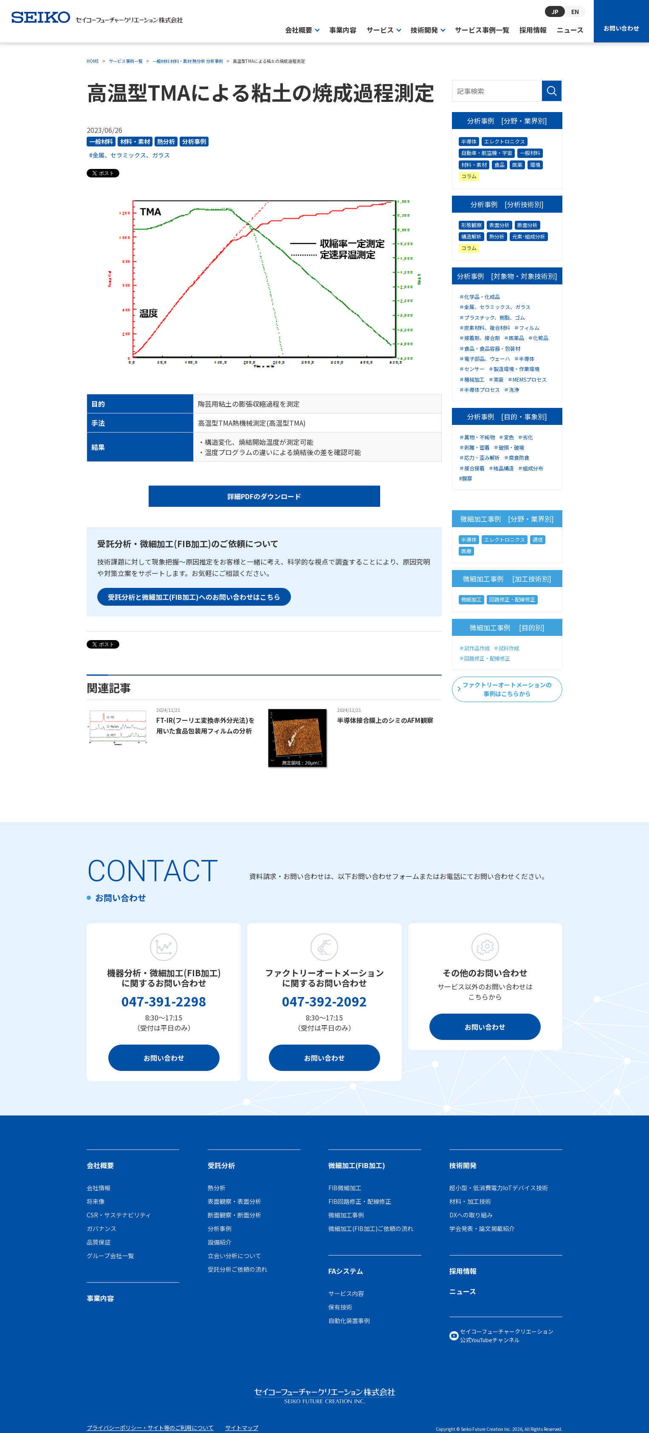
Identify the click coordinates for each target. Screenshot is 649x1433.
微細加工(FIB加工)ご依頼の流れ (370, 1228)
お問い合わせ (621, 28)
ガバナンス (101, 1228)
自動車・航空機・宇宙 (486, 152)
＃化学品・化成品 (479, 296)
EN (575, 11)
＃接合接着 (472, 468)
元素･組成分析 (528, 236)
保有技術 (340, 1307)
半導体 (469, 141)
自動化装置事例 (349, 1320)
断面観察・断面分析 (234, 1215)
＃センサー (472, 368)
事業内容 (342, 30)
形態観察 (471, 224)
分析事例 (194, 141)
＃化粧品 (538, 337)
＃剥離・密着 (474, 447)
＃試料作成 (506, 648)
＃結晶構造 (501, 468)
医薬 (517, 164)
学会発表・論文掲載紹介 (482, 1228)
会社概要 (100, 1165)
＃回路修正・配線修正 (484, 658)
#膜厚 (465, 478)
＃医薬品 (514, 337)
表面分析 (499, 224)
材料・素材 (135, 141)
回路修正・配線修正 (512, 599)
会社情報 (98, 1187)
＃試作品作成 (474, 648)
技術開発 (463, 1165)
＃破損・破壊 (509, 447)
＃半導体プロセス (479, 389)
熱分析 (166, 141)
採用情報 (533, 30)
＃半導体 (524, 358)
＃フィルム (526, 327)
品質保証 (98, 1242)
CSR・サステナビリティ (119, 1215)
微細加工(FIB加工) (356, 1165)
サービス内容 (346, 1293)
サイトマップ (241, 1428)
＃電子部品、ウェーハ (484, 358)
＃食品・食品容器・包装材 (489, 348)
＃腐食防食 (516, 457)
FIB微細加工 (344, 1187)
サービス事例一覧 (482, 30)
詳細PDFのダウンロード (264, 496)
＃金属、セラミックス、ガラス (494, 306)
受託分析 (221, 1165)
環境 (535, 164)
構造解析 (471, 236)
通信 (538, 539)
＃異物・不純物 (477, 437)
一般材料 (101, 141)
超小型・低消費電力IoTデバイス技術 (498, 1187)
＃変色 (506, 437)
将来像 (95, 1201)
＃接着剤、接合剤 (479, 337)
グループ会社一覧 (110, 1255)
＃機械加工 (472, 379)
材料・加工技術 (470, 1201)
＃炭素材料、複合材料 (484, 327)
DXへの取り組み (471, 1215)
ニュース (570, 30)
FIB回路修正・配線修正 (359, 1201)
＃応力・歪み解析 (479, 457)
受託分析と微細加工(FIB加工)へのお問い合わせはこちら (194, 597)
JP (555, 11)
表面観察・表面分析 (234, 1201)
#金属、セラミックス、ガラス (129, 155)
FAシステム (345, 1271)
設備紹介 (219, 1242)
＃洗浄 (511, 389)
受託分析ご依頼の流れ (237, 1269)
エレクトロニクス (504, 141)
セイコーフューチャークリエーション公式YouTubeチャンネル (506, 1335)
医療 (466, 550)
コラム (469, 176)
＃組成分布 (530, 468)
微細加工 (471, 599)
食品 (499, 164)
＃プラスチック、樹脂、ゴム (492, 317)
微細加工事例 (346, 1215)
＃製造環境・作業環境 (513, 368)
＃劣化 (525, 437)
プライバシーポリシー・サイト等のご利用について (150, 1428)
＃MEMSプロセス (527, 379)
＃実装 (496, 379)
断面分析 (527, 224)
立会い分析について (234, 1255)
